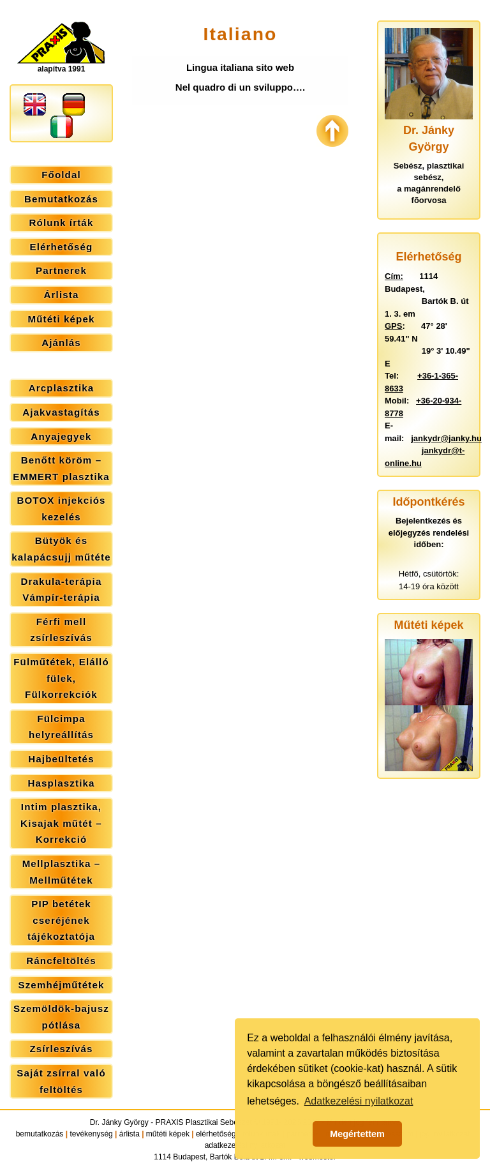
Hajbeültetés (61, 758)
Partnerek (61, 270)
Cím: (394, 276)
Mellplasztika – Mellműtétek (61, 872)
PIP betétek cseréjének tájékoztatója (61, 920)
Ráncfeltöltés (61, 960)
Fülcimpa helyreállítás (61, 727)
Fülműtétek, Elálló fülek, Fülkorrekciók (61, 678)
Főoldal (61, 174)
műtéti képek (167, 1133)
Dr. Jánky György (119, 1122)
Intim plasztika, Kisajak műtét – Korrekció (61, 823)
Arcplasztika (61, 387)
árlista (129, 1133)
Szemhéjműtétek (61, 984)
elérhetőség (216, 1133)
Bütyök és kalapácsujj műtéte (61, 548)
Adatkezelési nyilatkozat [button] (358, 1101)
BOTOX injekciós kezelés (61, 508)
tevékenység (91, 1133)
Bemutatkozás (61, 198)
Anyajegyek (61, 436)
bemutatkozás (40, 1133)
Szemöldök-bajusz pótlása (61, 1016)
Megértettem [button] (357, 1134)
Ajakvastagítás (61, 412)
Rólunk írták (61, 222)
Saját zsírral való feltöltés (61, 1081)
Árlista (61, 294)
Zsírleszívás (61, 1048)
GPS (393, 326)
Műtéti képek (60, 318)
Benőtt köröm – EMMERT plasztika (61, 468)
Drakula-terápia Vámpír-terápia (61, 589)
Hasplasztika (60, 783)
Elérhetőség (61, 246)
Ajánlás (61, 342)
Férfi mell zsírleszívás (61, 630)
